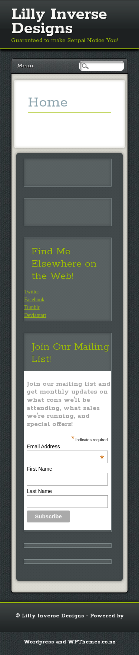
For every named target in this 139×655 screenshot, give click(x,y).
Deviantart (35, 315)
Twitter (31, 292)
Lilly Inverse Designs (59, 21)
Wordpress (39, 642)
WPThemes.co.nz (92, 642)
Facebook (34, 299)
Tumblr (32, 307)
